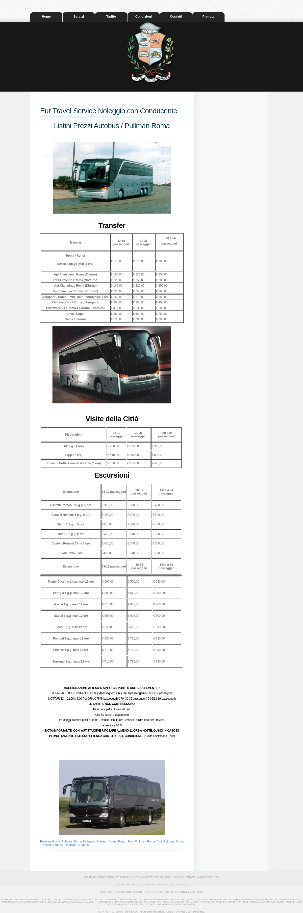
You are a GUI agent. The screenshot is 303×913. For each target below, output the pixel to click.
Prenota (208, 16)
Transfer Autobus (51, 845)
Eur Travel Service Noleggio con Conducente (108, 111)
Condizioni (143, 16)
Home (46, 16)
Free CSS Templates (191, 912)
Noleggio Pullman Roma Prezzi (104, 841)
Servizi (79, 16)
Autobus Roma (72, 841)
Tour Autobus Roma (170, 841)
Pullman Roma (50, 841)
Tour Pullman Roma (141, 841)
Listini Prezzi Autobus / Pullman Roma (112, 126)
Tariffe (111, 16)
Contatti (176, 16)
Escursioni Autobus (76, 845)
